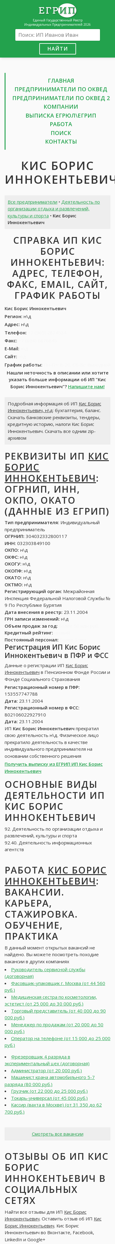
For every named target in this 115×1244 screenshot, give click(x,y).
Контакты (61, 141)
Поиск (61, 133)
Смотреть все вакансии (57, 1134)
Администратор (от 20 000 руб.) (46, 1070)
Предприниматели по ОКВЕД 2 (61, 98)
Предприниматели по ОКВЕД (60, 89)
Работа (61, 124)
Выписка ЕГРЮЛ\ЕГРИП (60, 115)
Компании (61, 106)
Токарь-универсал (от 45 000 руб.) (49, 1098)
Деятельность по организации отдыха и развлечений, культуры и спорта (54, 209)
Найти (57, 48)
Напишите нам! (86, 386)
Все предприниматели (32, 202)
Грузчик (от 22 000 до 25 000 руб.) (49, 1091)
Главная (61, 80)
